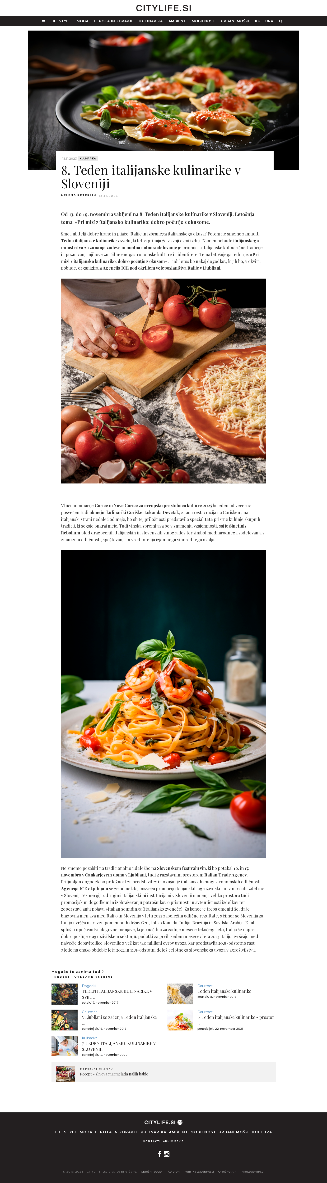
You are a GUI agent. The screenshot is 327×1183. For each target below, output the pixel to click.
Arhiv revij (173, 1141)
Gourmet (205, 986)
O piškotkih (227, 1171)
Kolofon (174, 1171)
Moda (83, 21)
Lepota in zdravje (114, 21)
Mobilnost (203, 21)
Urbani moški (235, 21)
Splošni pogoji (152, 1171)
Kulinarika (151, 21)
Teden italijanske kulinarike (224, 991)
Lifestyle (61, 21)
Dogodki (89, 986)
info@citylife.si (252, 1171)
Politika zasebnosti (199, 1171)
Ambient (177, 21)
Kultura (264, 21)
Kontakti (152, 1141)
